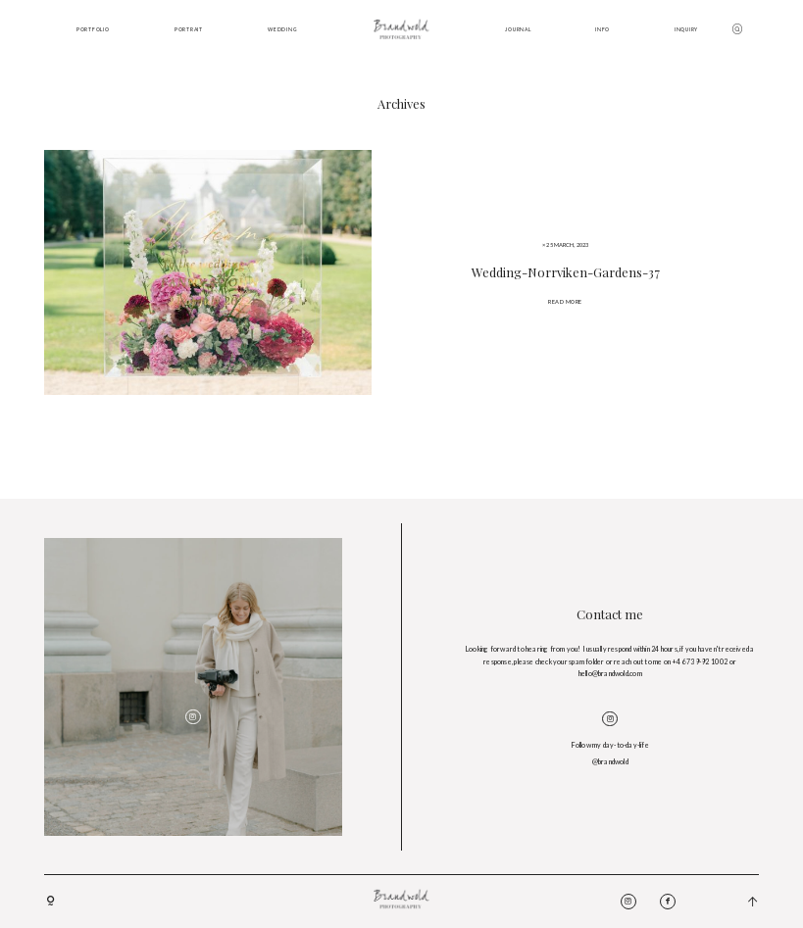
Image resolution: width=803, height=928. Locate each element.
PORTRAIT (189, 29)
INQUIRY (686, 29)
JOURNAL (517, 29)
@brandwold (610, 761)
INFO (602, 29)
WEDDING (282, 29)
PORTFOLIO (92, 29)
